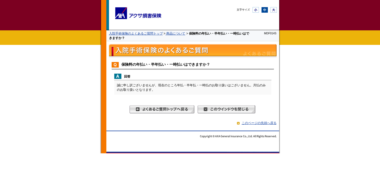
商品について (175, 33)
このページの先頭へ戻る (259, 123)
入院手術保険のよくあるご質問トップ (136, 33)
